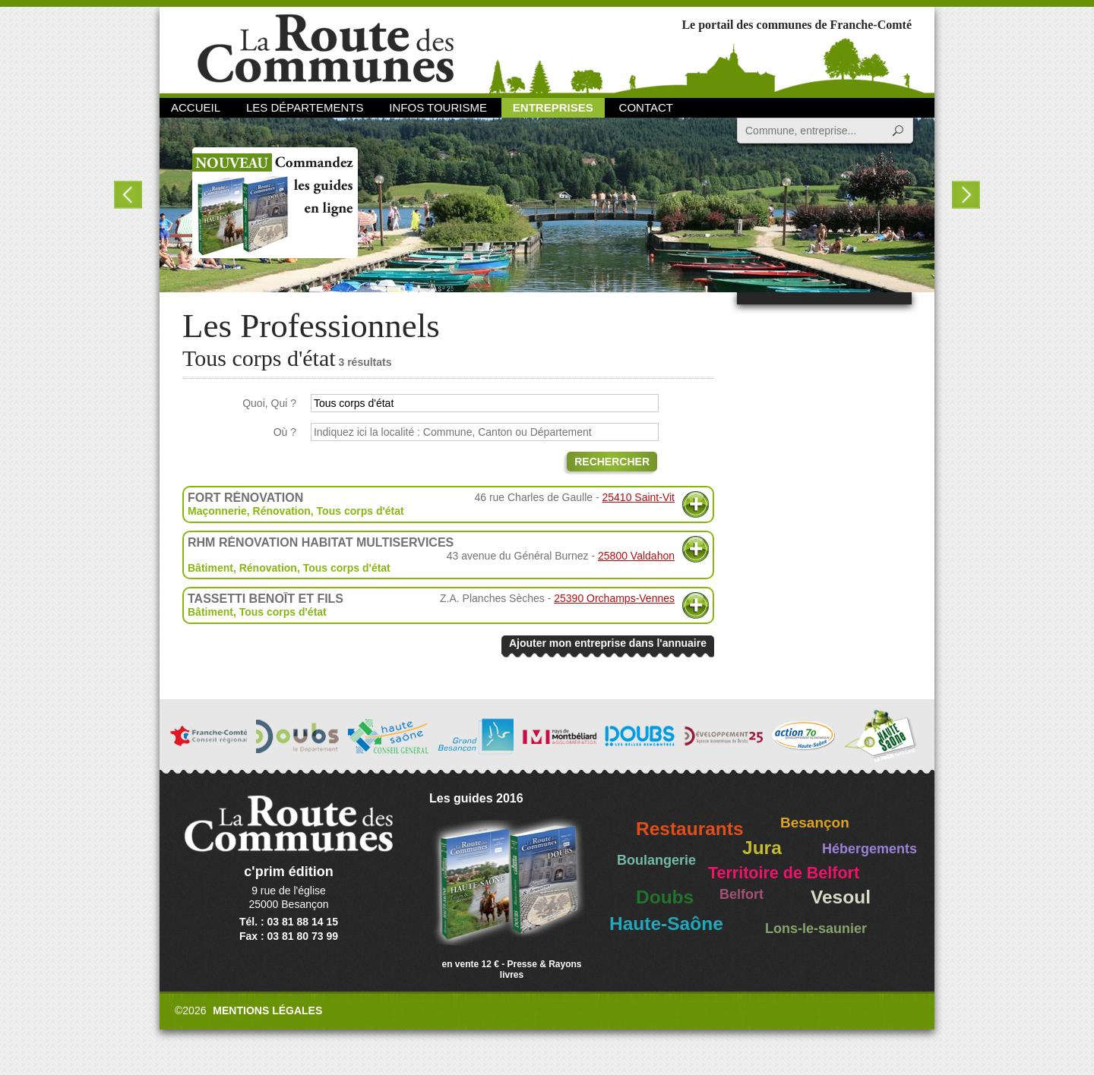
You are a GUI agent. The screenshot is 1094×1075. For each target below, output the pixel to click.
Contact (646, 107)
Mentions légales (267, 1010)
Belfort (741, 894)
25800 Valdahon (636, 556)
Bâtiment (210, 568)
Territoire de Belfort (783, 873)
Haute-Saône (666, 923)
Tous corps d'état (360, 511)
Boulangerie (656, 860)
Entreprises (553, 107)
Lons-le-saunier (816, 928)
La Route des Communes (325, 49)
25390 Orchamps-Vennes (614, 598)
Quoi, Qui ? (269, 403)
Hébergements (869, 848)
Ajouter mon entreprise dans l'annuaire (608, 643)
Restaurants (690, 828)
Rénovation (282, 511)
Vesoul (841, 897)
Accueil (195, 107)
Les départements (304, 107)
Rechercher (612, 462)
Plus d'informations (695, 504)
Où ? (285, 432)
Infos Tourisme (438, 107)
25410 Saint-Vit (638, 497)
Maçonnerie (217, 511)
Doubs (665, 897)
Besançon (814, 823)
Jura (762, 847)
